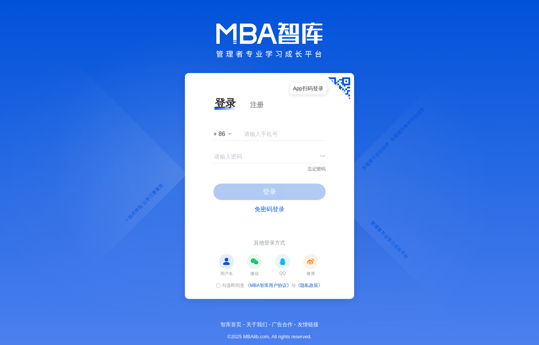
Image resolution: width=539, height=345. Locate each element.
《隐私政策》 (309, 285)
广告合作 (282, 324)
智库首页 (230, 324)
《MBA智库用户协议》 (268, 285)
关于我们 (256, 324)
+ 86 (219, 134)
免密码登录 (269, 209)
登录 (269, 192)
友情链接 (308, 324)
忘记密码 (317, 169)
